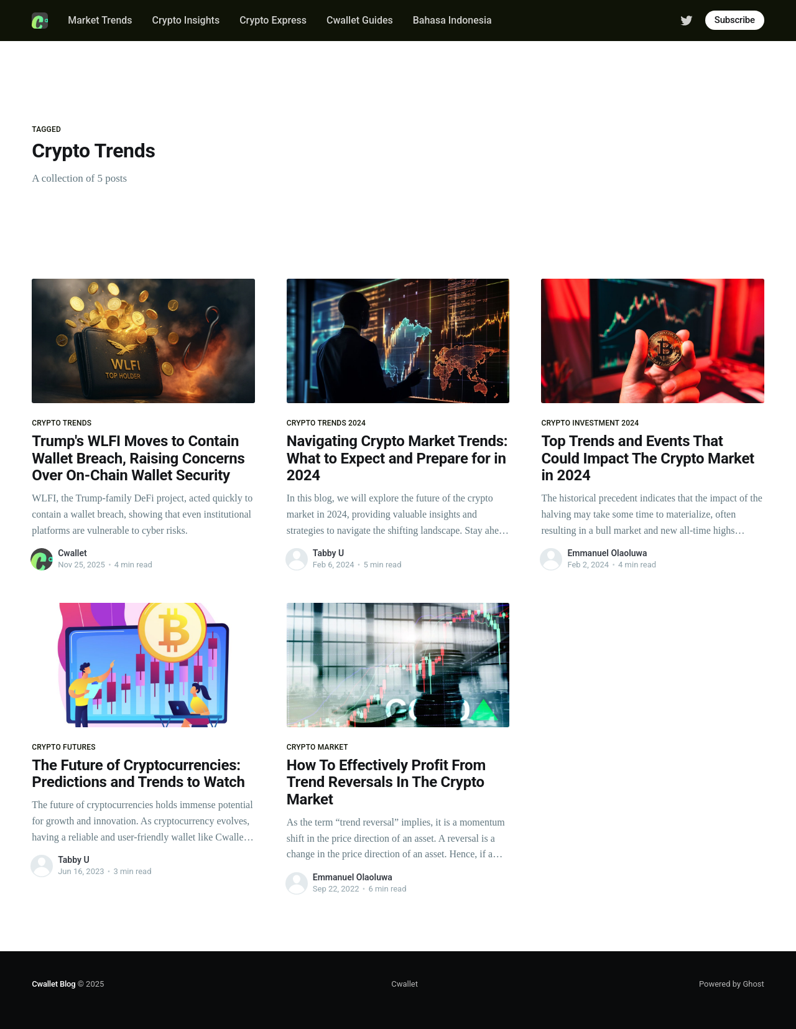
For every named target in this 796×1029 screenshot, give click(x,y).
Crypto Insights (186, 20)
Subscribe (735, 20)
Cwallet (72, 553)
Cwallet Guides (359, 20)
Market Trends (100, 20)
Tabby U (328, 553)
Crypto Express (273, 20)
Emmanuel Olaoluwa (607, 553)
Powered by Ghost (731, 984)
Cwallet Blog (53, 984)
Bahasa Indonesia (452, 20)
